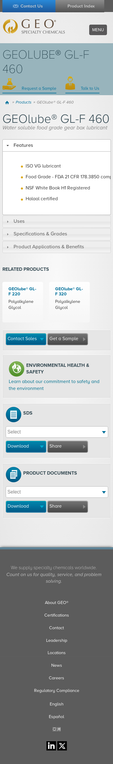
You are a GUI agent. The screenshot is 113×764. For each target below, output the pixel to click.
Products (23, 102)
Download (18, 446)
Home (8, 102)
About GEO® (56, 602)
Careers (56, 678)
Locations (57, 652)
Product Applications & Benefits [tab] (44, 247)
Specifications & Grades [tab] (36, 234)
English (57, 704)
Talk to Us (89, 88)
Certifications (56, 615)
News (56, 665)
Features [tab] (19, 145)
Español (56, 716)
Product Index (81, 6)
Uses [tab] (15, 221)
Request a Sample (38, 88)
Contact (56, 627)
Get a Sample (63, 338)
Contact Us (31, 6)
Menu (98, 29)
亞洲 (56, 729)
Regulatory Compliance (56, 690)
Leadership (56, 640)
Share (55, 446)
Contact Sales (22, 338)
